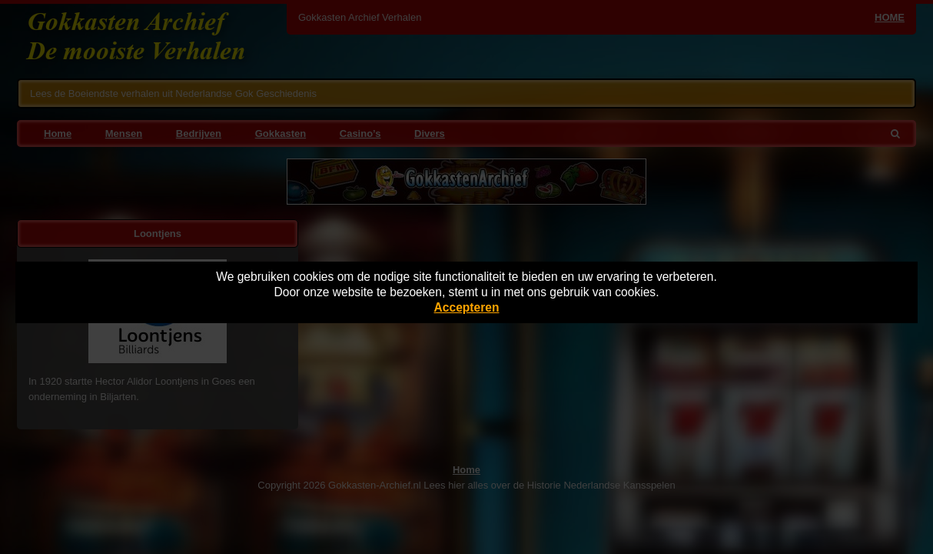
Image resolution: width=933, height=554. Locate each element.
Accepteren (467, 307)
